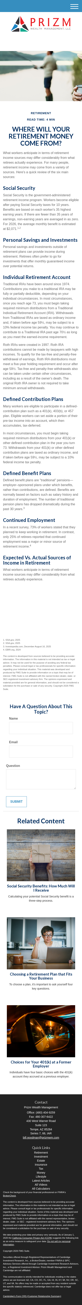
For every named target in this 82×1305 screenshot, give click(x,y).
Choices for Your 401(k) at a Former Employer (41, 1064)
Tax (41, 1168)
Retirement (41, 1152)
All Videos (41, 1184)
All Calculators (41, 1188)
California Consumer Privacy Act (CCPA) (32, 1238)
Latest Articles (41, 1180)
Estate (41, 1160)
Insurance (41, 1164)
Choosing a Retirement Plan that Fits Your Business (41, 976)
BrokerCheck (9, 1195)
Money (41, 1172)
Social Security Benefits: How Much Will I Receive (41, 888)
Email (13, 742)
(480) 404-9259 (41, 44)
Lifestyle (41, 1176)
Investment (41, 1156)
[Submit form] (16, 801)
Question (13, 765)
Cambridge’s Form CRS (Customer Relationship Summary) (32, 1296)
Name (13, 718)
